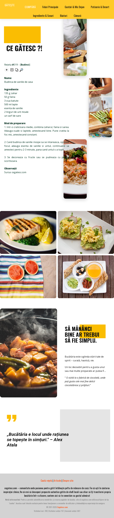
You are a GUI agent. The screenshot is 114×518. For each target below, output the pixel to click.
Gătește (10, 5)
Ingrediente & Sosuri (43, 16)
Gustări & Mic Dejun (74, 7)
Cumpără (30, 7)
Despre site (68, 480)
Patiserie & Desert (100, 7)
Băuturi (63, 16)
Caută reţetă (46, 480)
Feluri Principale (50, 7)
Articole (57, 480)
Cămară (77, 16)
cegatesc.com (62, 507)
